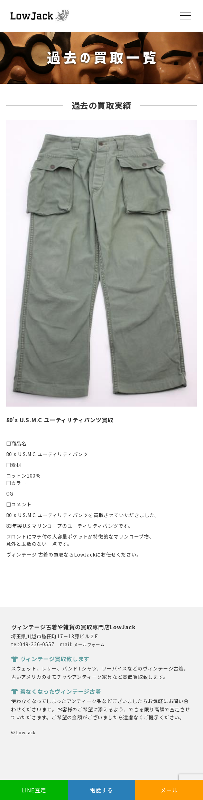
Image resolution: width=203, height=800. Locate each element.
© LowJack (23, 732)
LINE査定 (33, 790)
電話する (101, 790)
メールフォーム (89, 644)
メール (169, 790)
